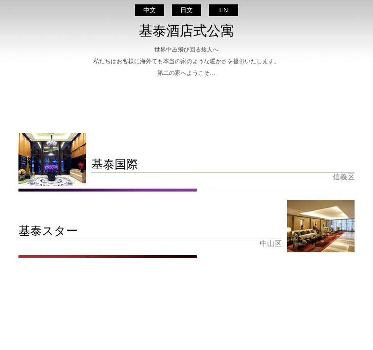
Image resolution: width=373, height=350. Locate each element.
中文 (149, 10)
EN (223, 10)
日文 (186, 10)
